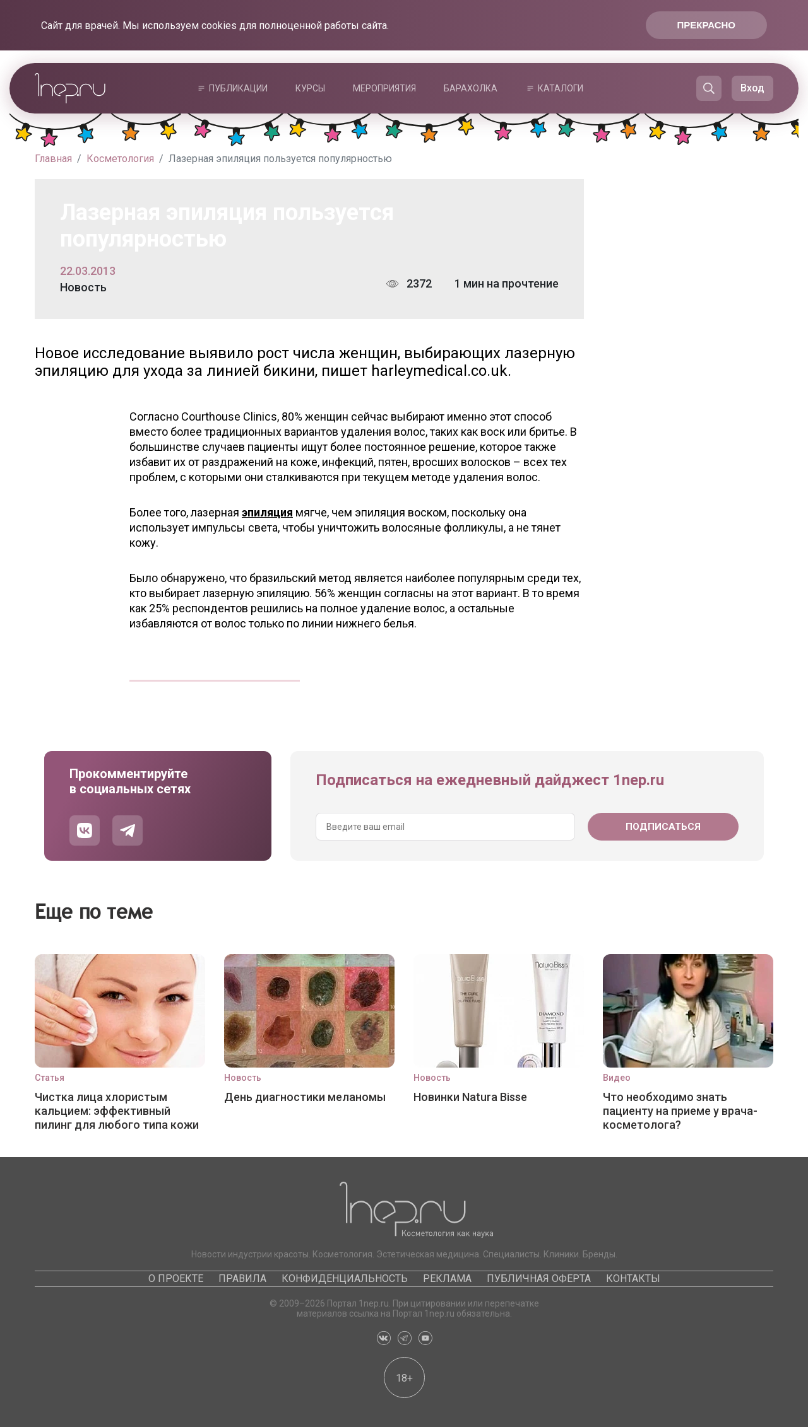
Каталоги (560, 88)
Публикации (238, 88)
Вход (752, 88)
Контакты (633, 1278)
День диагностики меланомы (305, 1097)
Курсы (310, 88)
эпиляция (267, 512)
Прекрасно (706, 25)
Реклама (447, 1278)
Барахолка (470, 88)
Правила (242, 1278)
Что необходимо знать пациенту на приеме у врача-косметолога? (680, 1110)
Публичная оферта (539, 1278)
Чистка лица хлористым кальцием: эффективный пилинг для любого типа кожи (117, 1110)
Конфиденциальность (345, 1278)
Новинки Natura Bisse (470, 1097)
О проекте (175, 1278)
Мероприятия (384, 88)
